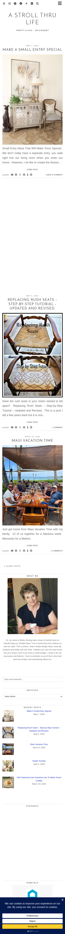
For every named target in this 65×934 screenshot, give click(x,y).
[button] (61, 4)
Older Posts (12, 566)
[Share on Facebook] (16, 175)
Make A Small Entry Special (32, 50)
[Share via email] (12, 175)
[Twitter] (4, 4)
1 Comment (57, 427)
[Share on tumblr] (27, 175)
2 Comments (57, 551)
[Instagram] (9, 4)
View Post (32, 169)
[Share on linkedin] (31, 175)
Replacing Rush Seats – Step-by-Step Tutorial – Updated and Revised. (32, 304)
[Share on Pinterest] (24, 175)
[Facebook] (21, 4)
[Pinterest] (15, 4)
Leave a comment (54, 175)
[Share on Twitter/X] (20, 175)
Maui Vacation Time (32, 441)
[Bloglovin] (26, 4)
